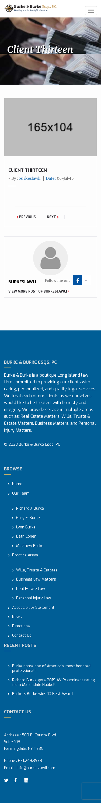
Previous (26, 217)
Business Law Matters (36, 579)
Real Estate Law (30, 589)
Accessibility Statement (33, 608)
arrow (86, 280)
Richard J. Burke (30, 508)
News (17, 617)
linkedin (27, 780)
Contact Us (22, 635)
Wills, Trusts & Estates (37, 570)
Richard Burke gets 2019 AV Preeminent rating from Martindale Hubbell (53, 682)
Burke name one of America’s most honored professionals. (51, 668)
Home (17, 484)
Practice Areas (25, 555)
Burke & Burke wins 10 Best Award (42, 694)
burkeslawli (29, 178)
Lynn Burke (26, 527)
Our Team (21, 493)
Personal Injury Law (33, 598)
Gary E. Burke (28, 518)
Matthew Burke (29, 546)
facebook (77, 280)
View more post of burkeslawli (38, 291)
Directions (21, 626)
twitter (7, 780)
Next (53, 217)
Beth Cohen (26, 536)
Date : (60, 178)
